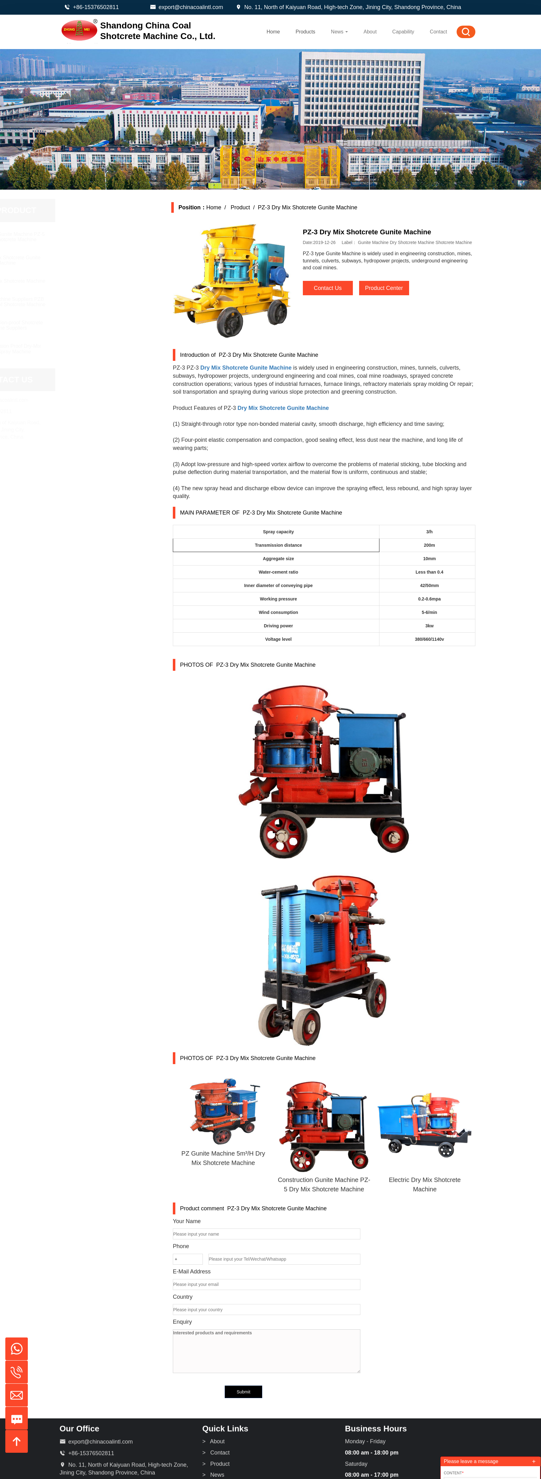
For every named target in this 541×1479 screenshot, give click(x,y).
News (339, 31)
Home (273, 31)
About (370, 31)
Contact (438, 31)
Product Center (390, 288)
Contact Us (334, 288)
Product (246, 207)
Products (305, 31)
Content (453, 1473)
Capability (403, 31)
